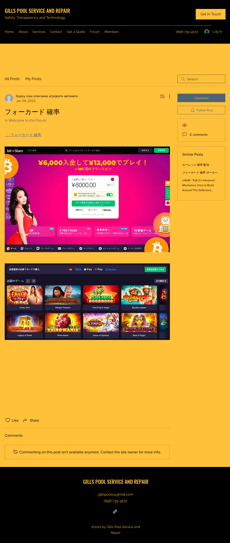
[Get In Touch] (211, 14)
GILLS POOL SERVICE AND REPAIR (37, 10)
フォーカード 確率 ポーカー (200, 172)
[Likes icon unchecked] (8, 420)
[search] (201, 79)
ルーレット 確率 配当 (195, 164)
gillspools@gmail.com (115, 494)
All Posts (12, 79)
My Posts (33, 79)
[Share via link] (30, 420)
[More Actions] (167, 96)
